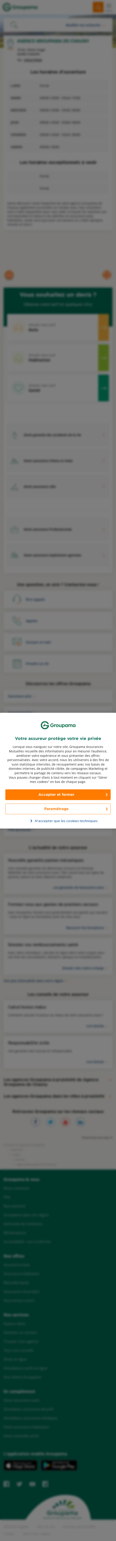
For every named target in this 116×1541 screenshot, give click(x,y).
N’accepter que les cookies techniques (60, 821)
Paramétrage (56, 808)
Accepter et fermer (56, 794)
